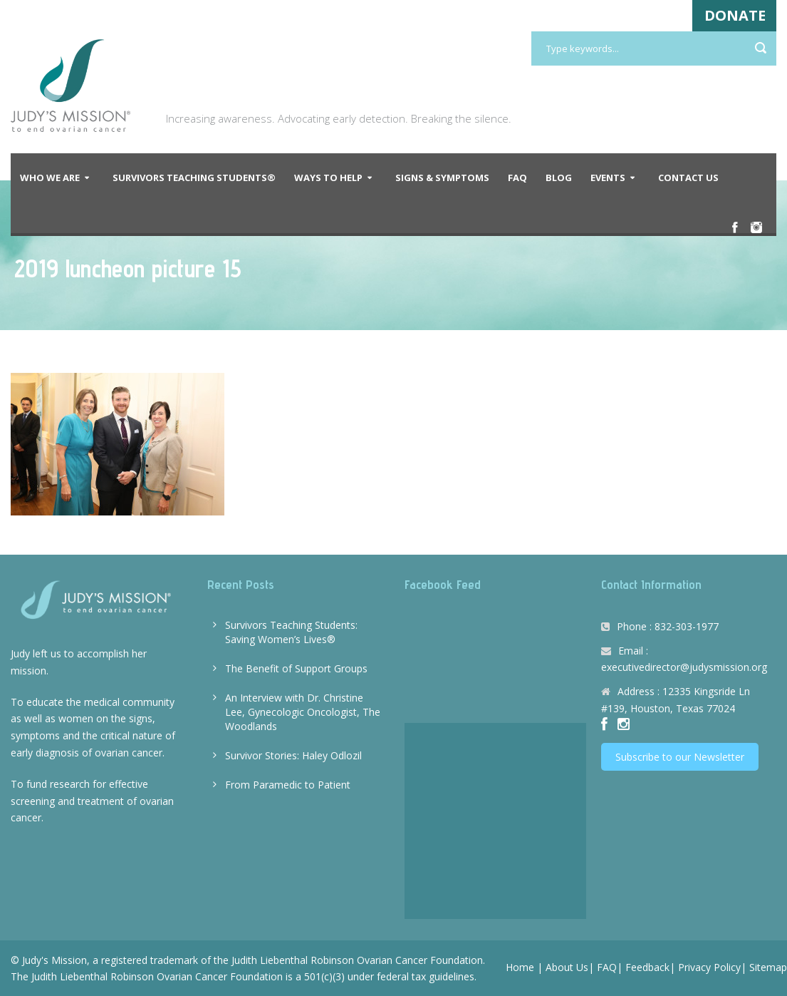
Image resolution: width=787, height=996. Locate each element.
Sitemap (768, 967)
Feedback (647, 967)
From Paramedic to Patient (287, 784)
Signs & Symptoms (442, 177)
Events (607, 177)
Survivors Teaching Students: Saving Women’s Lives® (291, 632)
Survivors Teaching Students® (194, 177)
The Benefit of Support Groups (296, 668)
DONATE (735, 15)
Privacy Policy (709, 967)
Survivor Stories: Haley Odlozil (293, 755)
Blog (559, 177)
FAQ (517, 177)
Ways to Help (328, 177)
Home (520, 967)
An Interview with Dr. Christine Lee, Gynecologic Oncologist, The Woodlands (302, 712)
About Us (567, 967)
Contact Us (688, 177)
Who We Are (50, 177)
